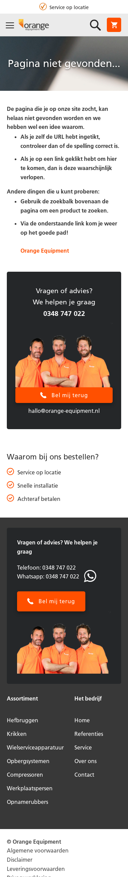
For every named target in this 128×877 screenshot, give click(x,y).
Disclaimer (19, 859)
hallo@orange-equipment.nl (64, 410)
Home (82, 720)
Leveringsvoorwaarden (36, 868)
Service (83, 747)
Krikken (17, 733)
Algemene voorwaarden (38, 850)
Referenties (88, 733)
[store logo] (34, 24)
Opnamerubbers (27, 801)
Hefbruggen (22, 720)
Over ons (85, 761)
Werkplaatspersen (30, 788)
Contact (84, 774)
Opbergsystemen (28, 761)
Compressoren (25, 774)
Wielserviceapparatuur (35, 747)
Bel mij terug (70, 395)
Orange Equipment (44, 250)
